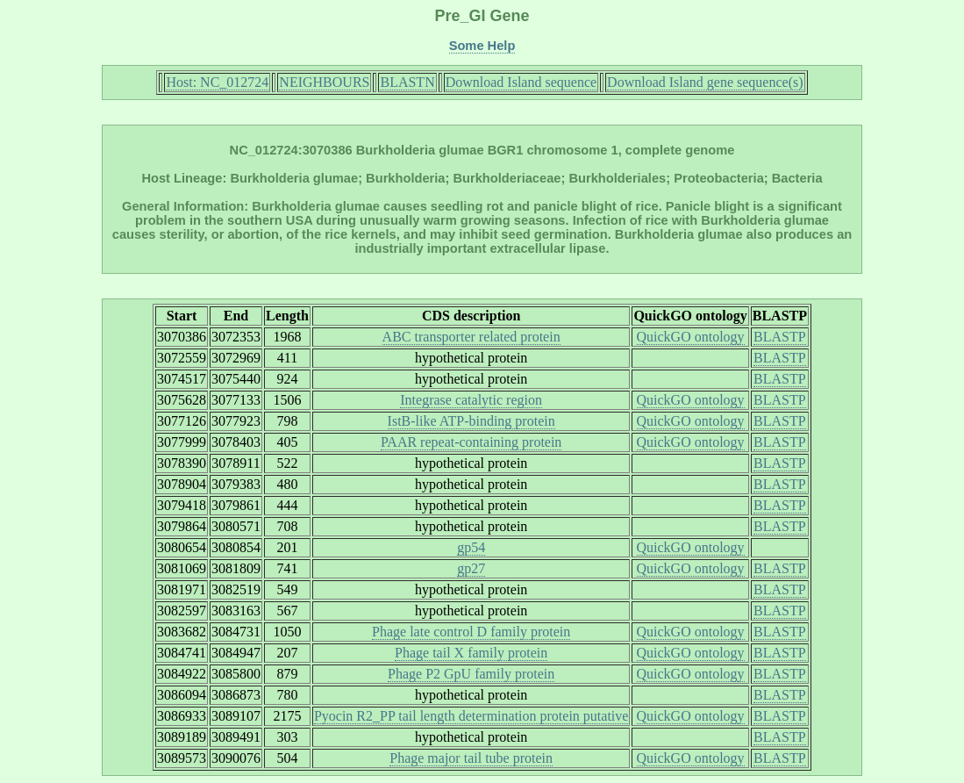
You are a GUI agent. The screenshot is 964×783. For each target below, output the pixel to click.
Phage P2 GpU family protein (471, 673)
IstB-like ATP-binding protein (471, 420)
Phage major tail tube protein (471, 758)
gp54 (471, 547)
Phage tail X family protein (471, 652)
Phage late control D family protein (471, 631)
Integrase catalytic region (471, 399)
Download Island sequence (521, 82)
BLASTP (779, 336)
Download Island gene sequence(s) (705, 82)
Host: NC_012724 (217, 82)
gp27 (471, 568)
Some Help (482, 46)
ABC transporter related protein (471, 336)
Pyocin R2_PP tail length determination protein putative (471, 715)
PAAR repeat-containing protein (471, 442)
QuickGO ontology (691, 336)
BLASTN (407, 82)
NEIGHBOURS (324, 82)
